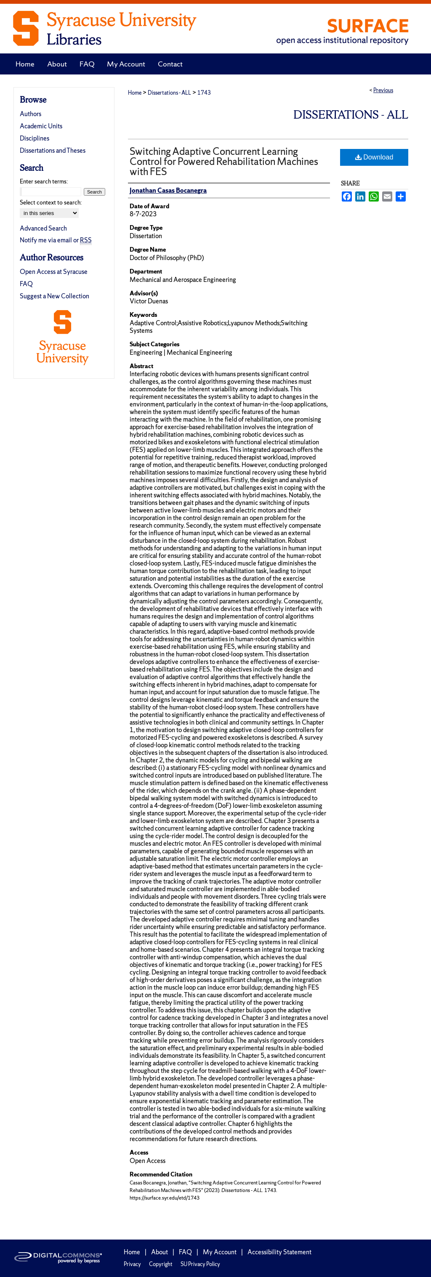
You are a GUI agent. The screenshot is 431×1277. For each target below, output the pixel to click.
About (159, 1252)
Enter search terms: (44, 181)
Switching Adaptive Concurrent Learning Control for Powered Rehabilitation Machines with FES (224, 161)
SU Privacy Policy (200, 1264)
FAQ (26, 283)
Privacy (132, 1264)
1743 (204, 92)
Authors (30, 113)
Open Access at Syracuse (54, 271)
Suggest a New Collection (54, 296)
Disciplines (34, 138)
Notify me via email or (56, 240)
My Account (220, 1252)
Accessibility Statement (279, 1252)
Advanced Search (43, 228)
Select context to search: (51, 202)
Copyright (161, 1264)
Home (134, 92)
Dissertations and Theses (52, 150)
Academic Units (41, 126)
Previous (383, 90)
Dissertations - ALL (169, 92)
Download (374, 157)
